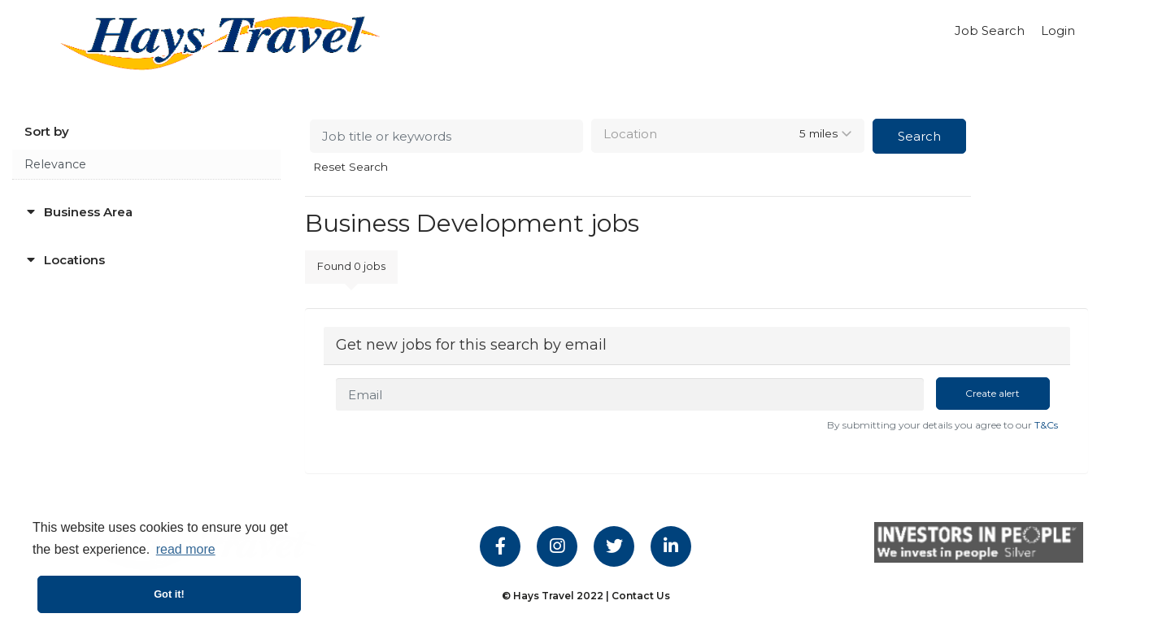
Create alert (992, 393)
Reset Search (350, 167)
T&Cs (1046, 425)
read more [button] (185, 549)
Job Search (990, 30)
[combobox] (727, 136)
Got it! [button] (169, 594)
